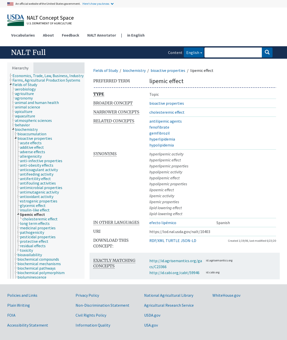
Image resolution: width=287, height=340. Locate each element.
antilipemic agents (165, 121)
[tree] (46, 176)
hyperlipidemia (162, 139)
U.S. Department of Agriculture (49, 23)
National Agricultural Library (168, 295)
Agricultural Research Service (169, 305)
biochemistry (134, 70)
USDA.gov (152, 315)
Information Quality (93, 325)
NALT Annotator (101, 35)
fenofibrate (159, 127)
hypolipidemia (161, 145)
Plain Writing (18, 305)
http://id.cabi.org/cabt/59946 (174, 272)
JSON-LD (188, 240)
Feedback (70, 35)
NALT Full (28, 52)
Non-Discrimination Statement (102, 305)
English (191, 52)
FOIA (11, 315)
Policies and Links (22, 295)
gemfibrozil (159, 133)
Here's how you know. (96, 3)
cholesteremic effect (167, 112)
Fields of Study (105, 70)
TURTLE (173, 240)
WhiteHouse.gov (226, 295)
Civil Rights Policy (91, 315)
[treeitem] (50, 75)
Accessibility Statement (27, 325)
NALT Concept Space (50, 17)
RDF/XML (157, 240)
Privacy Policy (87, 295)
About (48, 35)
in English (136, 35)
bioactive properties (168, 70)
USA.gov (151, 325)
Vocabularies (23, 35)
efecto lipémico (162, 222)
